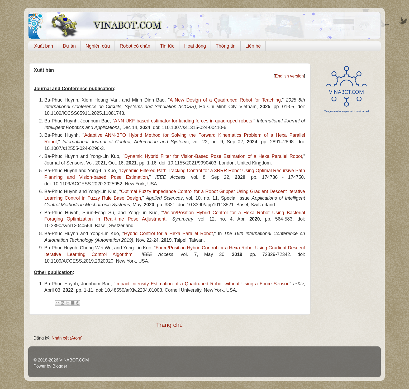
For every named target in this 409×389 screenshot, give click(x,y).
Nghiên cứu (97, 46)
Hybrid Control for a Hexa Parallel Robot (168, 233)
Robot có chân (135, 46)
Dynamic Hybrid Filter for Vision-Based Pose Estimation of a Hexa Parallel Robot (213, 156)
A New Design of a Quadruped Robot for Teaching (225, 100)
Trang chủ (169, 324)
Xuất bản (43, 46)
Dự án (69, 46)
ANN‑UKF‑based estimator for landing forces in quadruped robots (183, 120)
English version (289, 76)
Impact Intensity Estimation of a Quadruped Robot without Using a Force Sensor (201, 283)
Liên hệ (253, 46)
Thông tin (225, 46)
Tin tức (167, 46)
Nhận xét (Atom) (67, 338)
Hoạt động (195, 46)
